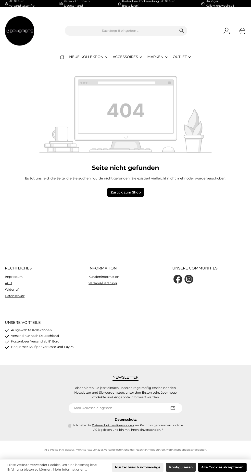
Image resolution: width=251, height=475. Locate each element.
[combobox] (120, 31)
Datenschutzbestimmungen (113, 425)
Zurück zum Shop (126, 192)
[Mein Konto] (226, 31)
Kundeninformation (103, 277)
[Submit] (172, 408)
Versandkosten (114, 449)
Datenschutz (15, 296)
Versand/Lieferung (102, 283)
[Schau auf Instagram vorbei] (188, 279)
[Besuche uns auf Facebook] (177, 279)
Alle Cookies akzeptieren (222, 467)
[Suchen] (181, 31)
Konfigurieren (181, 467)
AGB (8, 283)
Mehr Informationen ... (70, 469)
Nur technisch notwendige (137, 467)
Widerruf (12, 289)
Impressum (14, 277)
